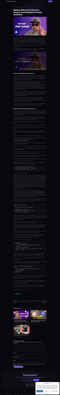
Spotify (27, 383)
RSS (31, 393)
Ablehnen (46, 391)
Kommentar (16, 342)
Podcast (50, 1)
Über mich (42, 1)
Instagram (21, 393)
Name (15, 351)
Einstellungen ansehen (54, 391)
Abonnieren (36, 378)
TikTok (25, 393)
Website (15, 359)
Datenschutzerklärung (46, 393)
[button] (58, 383)
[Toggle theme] (53, 1)
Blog (33, 1)
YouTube (32, 383)
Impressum (50, 393)
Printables (28, 393)
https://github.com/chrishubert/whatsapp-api (21, 140)
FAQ (34, 393)
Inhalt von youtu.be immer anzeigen (30, 61)
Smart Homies (37, 1)
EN (45, 1)
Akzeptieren (40, 391)
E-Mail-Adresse (16, 355)
